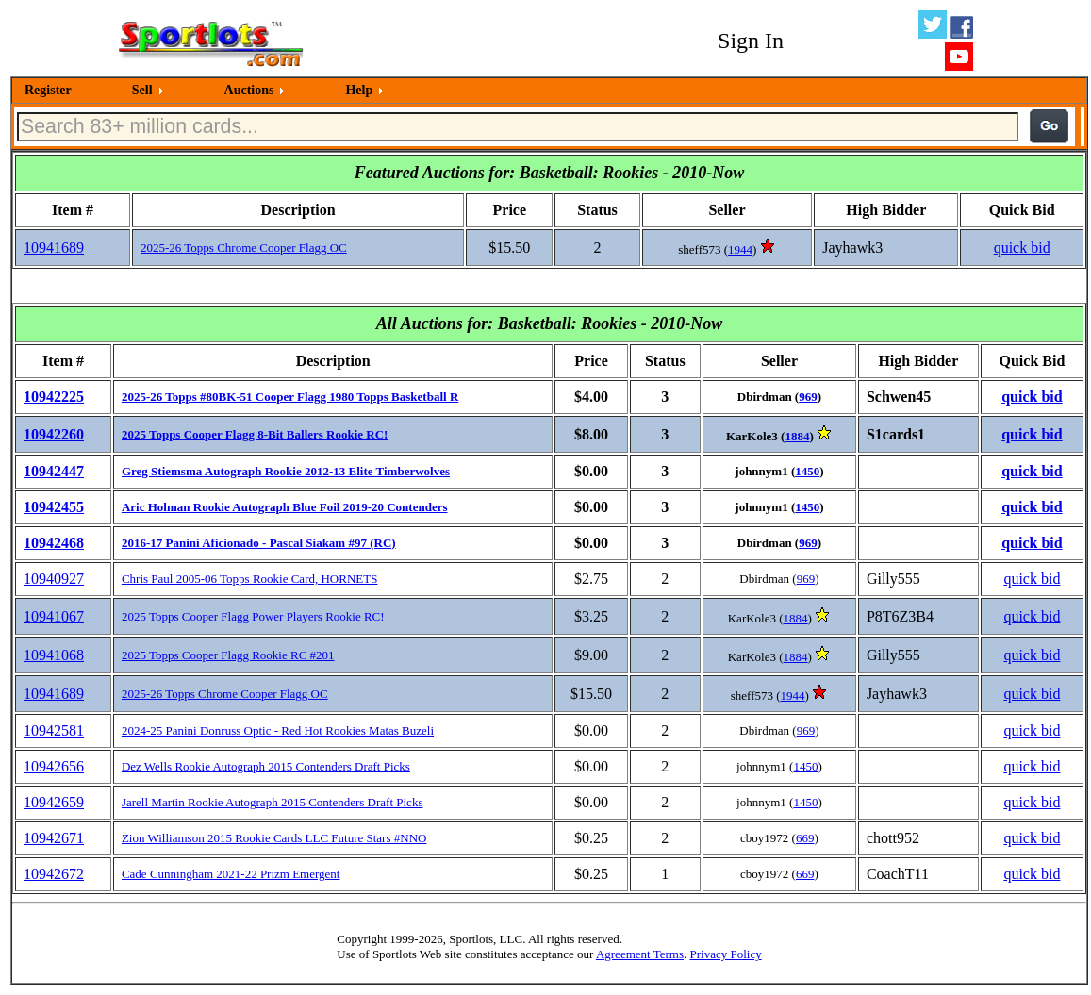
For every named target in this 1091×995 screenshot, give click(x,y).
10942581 (54, 730)
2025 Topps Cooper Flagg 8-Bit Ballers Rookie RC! (255, 434)
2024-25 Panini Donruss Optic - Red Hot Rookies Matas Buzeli (278, 730)
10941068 (54, 655)
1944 (740, 249)
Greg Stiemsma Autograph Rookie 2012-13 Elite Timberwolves (286, 471)
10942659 (54, 802)
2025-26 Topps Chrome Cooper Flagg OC (244, 247)
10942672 (54, 874)
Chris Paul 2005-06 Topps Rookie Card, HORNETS (250, 579)
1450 (807, 471)
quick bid (1022, 248)
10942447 (54, 471)
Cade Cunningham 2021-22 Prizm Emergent (231, 874)
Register (48, 90)
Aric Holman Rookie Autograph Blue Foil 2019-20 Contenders (285, 507)
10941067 (54, 616)
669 (805, 838)
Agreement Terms (640, 954)
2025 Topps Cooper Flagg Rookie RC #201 (228, 655)
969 (808, 397)
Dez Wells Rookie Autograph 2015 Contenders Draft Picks (266, 766)
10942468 (54, 543)
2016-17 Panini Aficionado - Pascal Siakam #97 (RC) (259, 543)
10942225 (54, 397)
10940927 (54, 579)
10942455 (54, 507)
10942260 (54, 434)
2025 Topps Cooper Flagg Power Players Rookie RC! (253, 616)
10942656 (54, 766)
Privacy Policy (725, 954)
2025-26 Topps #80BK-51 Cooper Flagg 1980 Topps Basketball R (290, 397)
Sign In (751, 40)
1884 (797, 436)
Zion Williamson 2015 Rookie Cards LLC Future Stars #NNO (274, 838)
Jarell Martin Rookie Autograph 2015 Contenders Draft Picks (272, 802)
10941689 (54, 248)
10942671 (54, 838)
